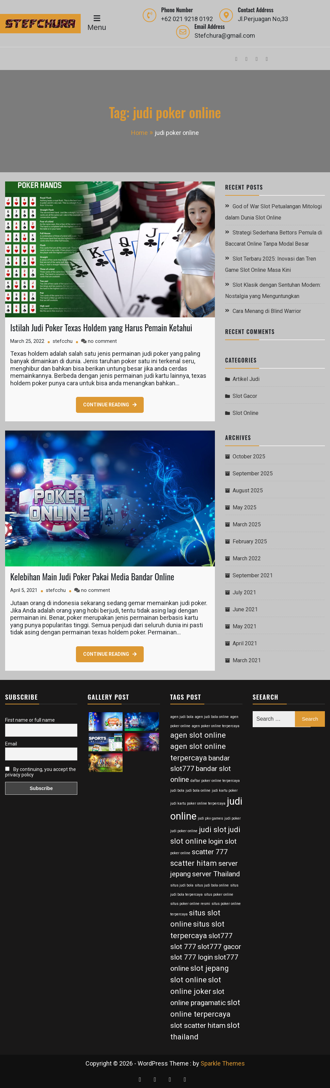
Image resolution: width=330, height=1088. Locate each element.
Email (11, 744)
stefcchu (63, 341)
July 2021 (244, 592)
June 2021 (245, 609)
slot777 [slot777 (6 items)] (220, 936)
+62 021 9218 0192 (187, 18)
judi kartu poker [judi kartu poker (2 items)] (225, 790)
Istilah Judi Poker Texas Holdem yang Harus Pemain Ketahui (101, 327)
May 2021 (244, 626)
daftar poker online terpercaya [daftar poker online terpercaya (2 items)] (215, 780)
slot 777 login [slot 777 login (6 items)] (191, 957)
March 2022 (247, 558)
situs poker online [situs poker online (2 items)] (218, 894)
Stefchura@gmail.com (224, 35)
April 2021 (245, 643)
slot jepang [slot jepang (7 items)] (209, 968)
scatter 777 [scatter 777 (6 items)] (210, 852)
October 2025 (249, 456)
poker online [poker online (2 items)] (180, 853)
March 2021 (247, 660)
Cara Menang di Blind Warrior (267, 311)
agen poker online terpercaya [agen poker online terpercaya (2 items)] (215, 726)
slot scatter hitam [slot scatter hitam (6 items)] (197, 1025)
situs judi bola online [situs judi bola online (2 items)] (212, 885)
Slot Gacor (245, 396)
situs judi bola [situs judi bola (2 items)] (181, 885)
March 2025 (247, 524)
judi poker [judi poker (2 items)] (232, 818)
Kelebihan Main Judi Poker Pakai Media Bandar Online (92, 576)
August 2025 (248, 490)
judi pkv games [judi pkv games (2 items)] (210, 818)
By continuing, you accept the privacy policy (40, 772)
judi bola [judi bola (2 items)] (177, 790)
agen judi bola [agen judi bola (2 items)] (181, 717)
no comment (102, 341)
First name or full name (30, 720)
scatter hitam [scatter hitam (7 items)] (193, 863)
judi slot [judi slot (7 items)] (212, 829)
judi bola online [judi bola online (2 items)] (198, 790)
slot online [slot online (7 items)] (188, 979)
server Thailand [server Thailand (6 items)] (216, 874)
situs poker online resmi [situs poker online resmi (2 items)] (190, 903)
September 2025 (253, 473)
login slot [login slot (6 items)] (222, 841)
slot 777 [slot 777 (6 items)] (183, 947)
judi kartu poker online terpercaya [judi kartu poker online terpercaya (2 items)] (197, 803)
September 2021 (253, 575)
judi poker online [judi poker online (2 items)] (184, 831)
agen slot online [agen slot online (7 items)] (198, 735)
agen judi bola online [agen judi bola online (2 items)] (212, 717)
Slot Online (245, 413)
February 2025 (250, 541)
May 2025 (244, 507)
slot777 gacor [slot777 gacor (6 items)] (219, 947)
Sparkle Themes (223, 1063)
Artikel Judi (246, 379)
